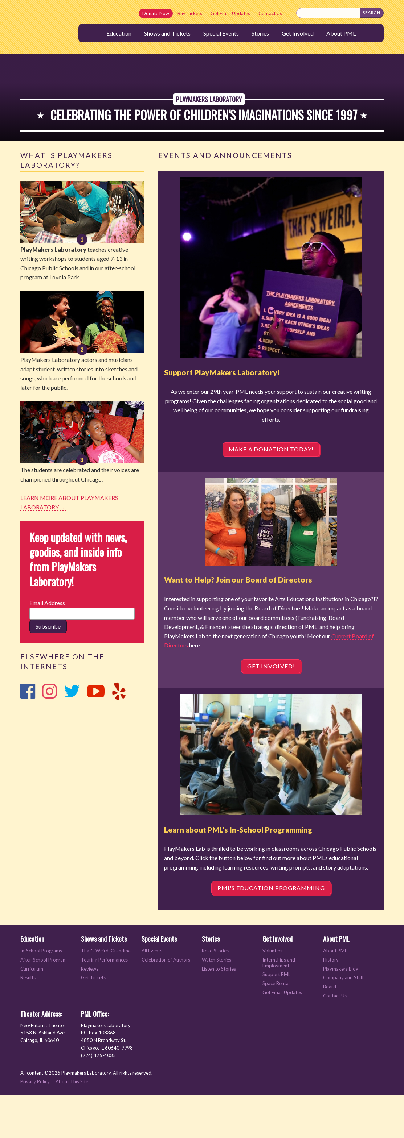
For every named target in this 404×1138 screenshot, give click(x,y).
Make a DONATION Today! (271, 492)
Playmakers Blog (340, 1012)
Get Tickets (93, 1021)
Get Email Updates (230, 13)
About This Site (72, 1125)
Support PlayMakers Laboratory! (222, 415)
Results (28, 1021)
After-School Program (43, 1003)
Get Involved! (271, 709)
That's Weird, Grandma (106, 994)
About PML (341, 33)
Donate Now (155, 13)
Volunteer (272, 994)
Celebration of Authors (166, 1003)
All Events (152, 994)
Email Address (47, 646)
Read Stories (215, 994)
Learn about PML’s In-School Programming (238, 872)
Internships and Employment (278, 1006)
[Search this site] (328, 13)
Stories (260, 33)
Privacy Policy (35, 1125)
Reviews (89, 1012)
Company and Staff (343, 1021)
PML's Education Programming (271, 931)
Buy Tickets (189, 13)
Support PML (276, 1018)
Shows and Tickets (167, 33)
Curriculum (31, 1012)
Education (118, 33)
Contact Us (270, 13)
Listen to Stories (219, 1012)
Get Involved (298, 33)
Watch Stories (216, 1003)
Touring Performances (104, 1003)
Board (329, 1030)
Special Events (221, 33)
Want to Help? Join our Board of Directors (238, 623)
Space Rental (276, 1027)
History (331, 1003)
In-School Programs (41, 994)
